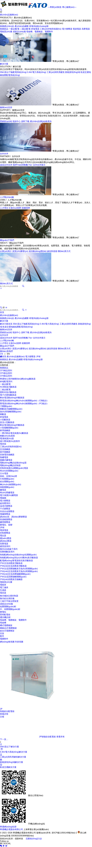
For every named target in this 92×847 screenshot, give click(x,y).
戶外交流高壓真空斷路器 (11, 563)
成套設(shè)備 (19, 31)
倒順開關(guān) (7, 487)
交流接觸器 (5, 449)
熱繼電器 (4, 457)
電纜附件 (4, 639)
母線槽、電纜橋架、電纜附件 (39, 31)
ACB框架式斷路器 (8, 387)
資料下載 (25, 121)
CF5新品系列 (6, 373)
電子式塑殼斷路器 (8, 395)
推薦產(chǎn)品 (7, 26)
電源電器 (77, 29)
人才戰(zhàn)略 (7, 197)
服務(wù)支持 (6, 107)
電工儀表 (4, 587)
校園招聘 (26, 208)
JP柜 (38, 356)
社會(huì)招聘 (15, 208)
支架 (2, 633)
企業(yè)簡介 (6, 251)
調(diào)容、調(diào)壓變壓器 (13, 517)
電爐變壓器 (5, 514)
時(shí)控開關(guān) (9, 471)
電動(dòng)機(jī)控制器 (10, 465)
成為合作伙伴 (6, 165)
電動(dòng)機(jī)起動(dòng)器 (13, 463)
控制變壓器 (5, 533)
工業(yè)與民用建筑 (56, 72)
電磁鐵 (3, 498)
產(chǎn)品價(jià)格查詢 (41, 121)
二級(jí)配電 (25, 29)
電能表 (3, 585)
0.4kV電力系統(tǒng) (36, 72)
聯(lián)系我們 (6, 351)
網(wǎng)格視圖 (7, 642)
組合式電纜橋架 (7, 631)
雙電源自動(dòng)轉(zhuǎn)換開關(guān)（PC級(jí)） (24, 403)
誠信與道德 (52, 251)
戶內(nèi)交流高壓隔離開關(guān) (15, 574)
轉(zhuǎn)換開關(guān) (10, 484)
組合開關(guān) (7, 481)
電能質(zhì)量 (6, 31)
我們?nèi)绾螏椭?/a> (23, 165)
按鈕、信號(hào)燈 (8, 476)
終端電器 (35, 29)
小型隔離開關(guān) (9, 428)
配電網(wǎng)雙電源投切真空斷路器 (16, 560)
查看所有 (60, 737)
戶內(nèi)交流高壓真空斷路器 (13, 566)
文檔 (2, 717)
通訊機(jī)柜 (5, 617)
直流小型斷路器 (7, 422)
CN (1, 354)
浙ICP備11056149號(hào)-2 (64, 833)
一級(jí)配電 (14, 29)
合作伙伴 (4, 154)
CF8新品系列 (6, 376)
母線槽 (3, 623)
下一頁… (4, 739)
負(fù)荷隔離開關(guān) (10, 411)
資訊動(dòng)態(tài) (37, 251)
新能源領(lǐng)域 (72, 72)
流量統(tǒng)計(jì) (34, 839)
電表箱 (3, 444)
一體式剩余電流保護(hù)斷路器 (14, 433)
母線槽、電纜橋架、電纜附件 (13, 620)
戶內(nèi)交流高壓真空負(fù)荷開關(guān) (19, 571)
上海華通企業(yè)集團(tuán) (36, 829)
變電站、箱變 (6, 525)
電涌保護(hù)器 (7, 438)
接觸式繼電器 (6, 460)
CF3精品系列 (6, 370)
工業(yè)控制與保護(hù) (50, 29)
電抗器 (3, 535)
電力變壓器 (67, 29)
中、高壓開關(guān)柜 (10, 609)
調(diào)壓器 (5, 541)
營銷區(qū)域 (6, 121)
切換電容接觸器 (7, 455)
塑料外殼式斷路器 (8, 392)
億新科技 (19, 839)
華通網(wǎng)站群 (8, 827)
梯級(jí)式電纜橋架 (8, 628)
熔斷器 (3, 414)
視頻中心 (16, 121)
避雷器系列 (5, 546)
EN (8, 354)
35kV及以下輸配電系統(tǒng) (13, 72)
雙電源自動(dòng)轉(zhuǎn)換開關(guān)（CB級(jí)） (24, 400)
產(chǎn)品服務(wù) (9, 15)
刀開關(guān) (6, 406)
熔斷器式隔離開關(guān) (11, 409)
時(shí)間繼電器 (7, 492)
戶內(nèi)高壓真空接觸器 (11, 579)
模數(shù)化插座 (7, 436)
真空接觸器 (5, 452)
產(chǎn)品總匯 (22, 26)
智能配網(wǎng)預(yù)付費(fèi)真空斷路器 (19, 558)
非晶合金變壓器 (7, 511)
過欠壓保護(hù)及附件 (10, 441)
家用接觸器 (5, 430)
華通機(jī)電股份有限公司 (11, 829)
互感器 (3, 590)
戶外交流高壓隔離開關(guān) (13, 577)
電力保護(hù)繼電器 (9, 495)
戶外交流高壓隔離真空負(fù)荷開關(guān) (19, 569)
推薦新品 (4, 29)
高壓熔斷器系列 (7, 552)
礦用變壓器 (5, 522)
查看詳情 (4, 714)
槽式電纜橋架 (6, 625)
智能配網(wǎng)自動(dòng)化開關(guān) (18, 555)
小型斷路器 (5, 420)
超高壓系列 (5, 503)
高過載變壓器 (6, 519)
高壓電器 (86, 29)
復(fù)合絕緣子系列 (8, 549)
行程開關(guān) (7, 479)
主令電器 (4, 473)
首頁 (2, 312)
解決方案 (4, 64)
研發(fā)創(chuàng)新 (39, 26)
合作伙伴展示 (39, 165)
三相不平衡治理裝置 (9, 601)
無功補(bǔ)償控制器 (9, 596)
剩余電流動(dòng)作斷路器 (12, 398)
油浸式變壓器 (6, 506)
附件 (2, 636)
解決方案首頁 (6, 324)
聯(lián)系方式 (64, 251)
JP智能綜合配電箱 (28, 737)
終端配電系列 (6, 381)
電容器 (3, 593)
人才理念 (4, 208)
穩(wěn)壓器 (5, 538)
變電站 (3, 612)
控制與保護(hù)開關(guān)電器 (14, 468)
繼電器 (3, 490)
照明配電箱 (5, 615)
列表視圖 (19, 642)
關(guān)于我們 (7, 240)
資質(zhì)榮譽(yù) (20, 251)
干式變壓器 (5, 509)
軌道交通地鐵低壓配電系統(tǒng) (18, 327)
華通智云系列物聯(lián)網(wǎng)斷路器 (17, 379)
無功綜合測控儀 (7, 598)
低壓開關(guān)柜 (8, 606)
